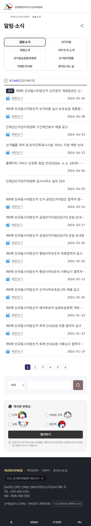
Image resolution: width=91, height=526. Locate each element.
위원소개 (25, 50)
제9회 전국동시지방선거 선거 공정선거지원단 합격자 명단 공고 (45, 199)
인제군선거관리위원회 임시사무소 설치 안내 (35, 181)
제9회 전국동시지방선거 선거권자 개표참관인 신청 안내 (50, 91)
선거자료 (66, 42)
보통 (14, 424)
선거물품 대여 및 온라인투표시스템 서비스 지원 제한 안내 (44, 145)
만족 (14, 415)
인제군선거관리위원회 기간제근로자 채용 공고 (37, 127)
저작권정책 (32, 470)
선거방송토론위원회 (25, 58)
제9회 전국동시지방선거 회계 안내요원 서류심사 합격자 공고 (45, 344)
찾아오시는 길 (66, 66)
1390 (41, 503)
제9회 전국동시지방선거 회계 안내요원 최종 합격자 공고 (43, 326)
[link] (27, 367)
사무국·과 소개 (66, 50)
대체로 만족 (56, 415)
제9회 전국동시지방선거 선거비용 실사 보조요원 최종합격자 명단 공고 (45, 109)
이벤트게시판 (24, 66)
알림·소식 (24, 42)
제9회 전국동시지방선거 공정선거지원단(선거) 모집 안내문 (45, 236)
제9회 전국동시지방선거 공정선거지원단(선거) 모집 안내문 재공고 (45, 217)
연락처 (45, 470)
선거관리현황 (66, 58)
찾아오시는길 (60, 470)
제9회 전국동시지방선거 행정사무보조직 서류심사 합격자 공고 (45, 272)
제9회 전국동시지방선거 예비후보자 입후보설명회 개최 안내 (45, 308)
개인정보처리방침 (13, 470)
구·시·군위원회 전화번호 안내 (67, 503)
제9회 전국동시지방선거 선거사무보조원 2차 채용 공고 (42, 290)
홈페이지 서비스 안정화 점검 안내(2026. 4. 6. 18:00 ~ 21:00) (45, 163)
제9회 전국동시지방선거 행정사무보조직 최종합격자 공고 (44, 253)
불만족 (53, 424)
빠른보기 (17, 98)
